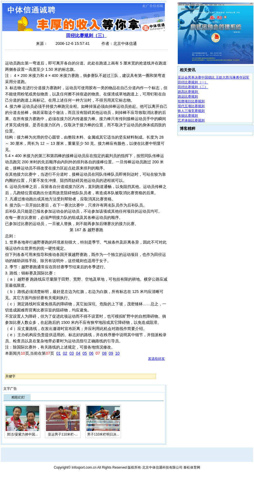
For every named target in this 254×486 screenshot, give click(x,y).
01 (58, 353)
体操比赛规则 (188, 116)
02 (65, 353)
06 (91, 353)
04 (78, 353)
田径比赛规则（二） (193, 87)
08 (104, 353)
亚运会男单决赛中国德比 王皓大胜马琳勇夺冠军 (213, 77)
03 (72, 353)
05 (84, 353)
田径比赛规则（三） (86, 35)
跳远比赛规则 (188, 96)
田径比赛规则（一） (193, 82)
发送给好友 (156, 359)
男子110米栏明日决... (103, 434)
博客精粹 (187, 128)
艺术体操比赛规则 (191, 120)
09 (111, 353)
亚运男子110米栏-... (63, 434)
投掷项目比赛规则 (191, 101)
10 (117, 353)
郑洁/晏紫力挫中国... (22, 434)
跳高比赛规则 (188, 92)
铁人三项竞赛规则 (191, 111)
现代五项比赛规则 (191, 106)
